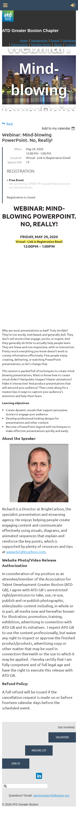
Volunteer (69, 40)
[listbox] (59, 128)
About (58, 44)
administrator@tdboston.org (51, 795)
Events (55, 40)
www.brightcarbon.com (26, 551)
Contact (70, 44)
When (18, 149)
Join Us (15, 763)
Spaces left (14, 162)
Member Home (41, 44)
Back (9, 124)
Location (16, 158)
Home (24, 40)
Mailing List (39, 750)
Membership (39, 40)
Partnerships (19, 44)
